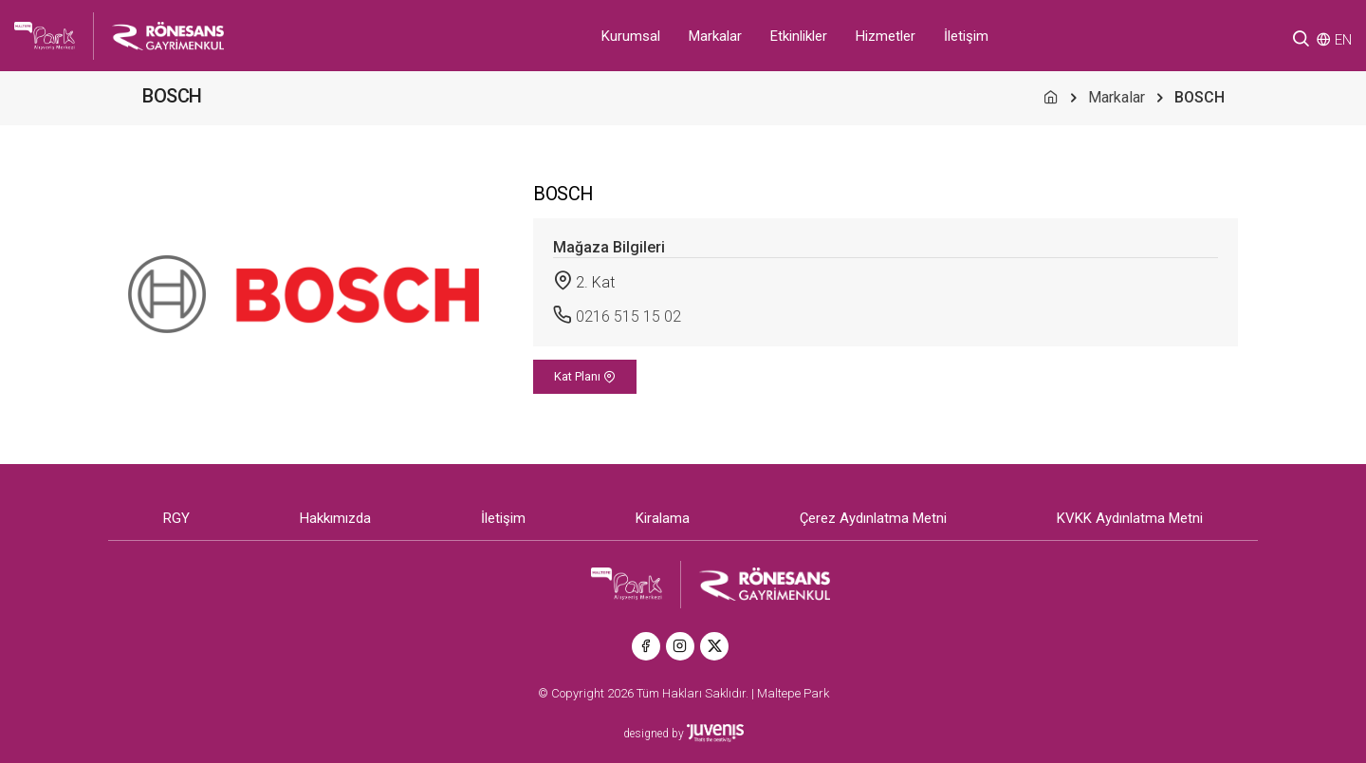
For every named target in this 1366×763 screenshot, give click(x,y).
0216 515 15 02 (628, 316)
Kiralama (663, 518)
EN (1343, 39)
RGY (176, 518)
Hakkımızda (335, 518)
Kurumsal (630, 36)
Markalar (715, 36)
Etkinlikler (798, 36)
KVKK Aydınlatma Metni (1130, 518)
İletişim (966, 36)
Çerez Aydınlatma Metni (873, 518)
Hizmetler (885, 36)
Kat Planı (585, 376)
